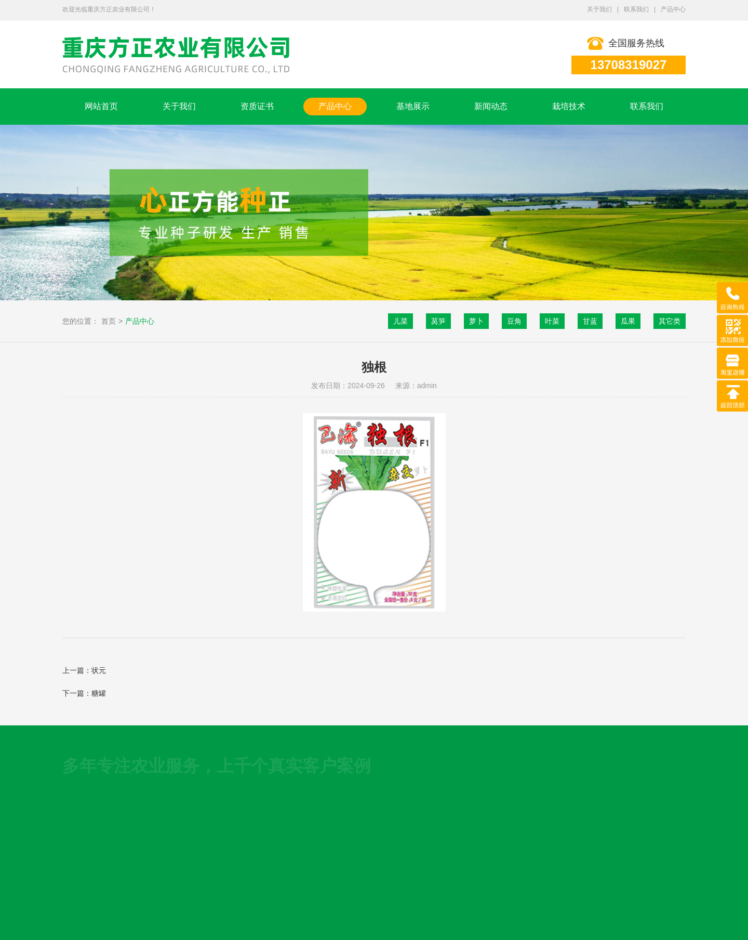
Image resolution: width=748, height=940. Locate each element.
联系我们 (636, 9)
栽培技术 (568, 106)
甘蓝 (590, 321)
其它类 (669, 321)
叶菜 (552, 321)
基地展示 (413, 106)
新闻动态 (490, 106)
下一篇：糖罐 (84, 693)
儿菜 (400, 321)
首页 (108, 321)
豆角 (514, 321)
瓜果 (628, 321)
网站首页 (101, 106)
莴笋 (438, 321)
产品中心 (673, 9)
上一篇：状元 (84, 670)
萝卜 (476, 321)
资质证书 (257, 106)
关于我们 (599, 9)
